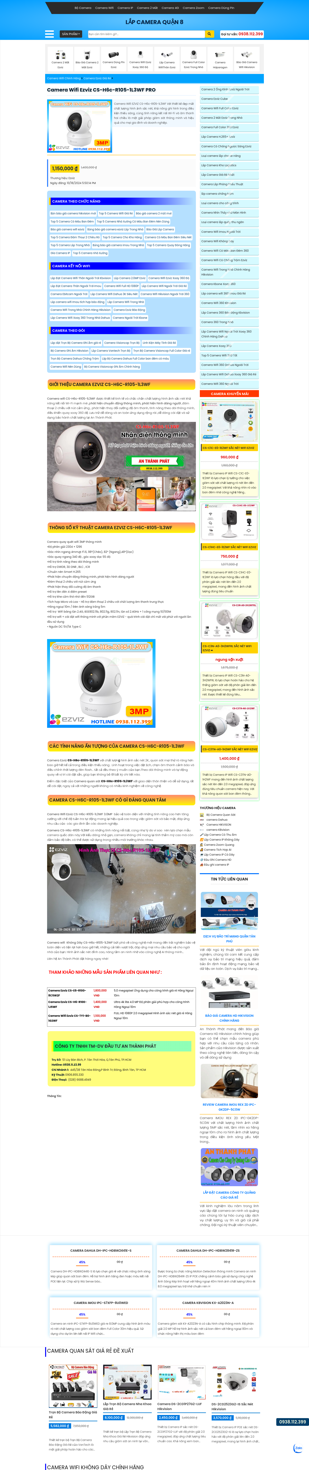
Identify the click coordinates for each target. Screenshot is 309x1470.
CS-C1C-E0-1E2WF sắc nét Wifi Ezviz (229, 449)
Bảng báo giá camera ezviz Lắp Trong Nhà (117, 230)
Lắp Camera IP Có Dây (217, 856)
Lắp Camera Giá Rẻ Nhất (218, 175)
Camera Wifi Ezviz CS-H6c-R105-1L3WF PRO (103, 89)
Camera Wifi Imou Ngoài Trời (221, 233)
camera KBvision (214, 831)
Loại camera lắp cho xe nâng (221, 156)
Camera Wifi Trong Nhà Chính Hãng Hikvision (122, 321)
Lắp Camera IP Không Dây (219, 841)
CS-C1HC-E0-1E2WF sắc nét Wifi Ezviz (230, 549)
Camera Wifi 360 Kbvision (218, 304)
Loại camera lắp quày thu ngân (222, 223)
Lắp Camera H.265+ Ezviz (218, 137)
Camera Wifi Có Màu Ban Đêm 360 (225, 252)
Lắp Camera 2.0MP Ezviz (132, 288)
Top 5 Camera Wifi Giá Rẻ (118, 214)
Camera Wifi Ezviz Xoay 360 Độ (71, 296)
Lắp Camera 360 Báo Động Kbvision (225, 314)
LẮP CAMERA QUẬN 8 (154, 22)
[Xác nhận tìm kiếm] (209, 34)
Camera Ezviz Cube (214, 99)
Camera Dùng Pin (221, 8)
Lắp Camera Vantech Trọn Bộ (112, 362)
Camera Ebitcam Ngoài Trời (119, 305)
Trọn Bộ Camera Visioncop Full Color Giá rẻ (80, 371)
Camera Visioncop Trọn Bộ (124, 354)
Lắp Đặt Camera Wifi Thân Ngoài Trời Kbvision (82, 288)
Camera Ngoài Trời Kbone (132, 329)
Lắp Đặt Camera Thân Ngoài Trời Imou (122, 296)
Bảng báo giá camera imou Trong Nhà (77, 255)
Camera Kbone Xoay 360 (218, 285)
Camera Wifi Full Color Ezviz (220, 109)
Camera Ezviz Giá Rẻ (98, 79)
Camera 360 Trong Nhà (217, 323)
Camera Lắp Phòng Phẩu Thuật (222, 185)
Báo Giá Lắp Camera (163, 230)
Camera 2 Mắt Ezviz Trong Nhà (222, 118)
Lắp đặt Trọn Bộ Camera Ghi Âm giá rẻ (76, 354)
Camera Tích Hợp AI (215, 851)
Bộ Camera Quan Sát (217, 816)
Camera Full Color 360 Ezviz (220, 128)
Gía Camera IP (164, 255)
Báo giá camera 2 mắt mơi (157, 214)
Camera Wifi (104, 8)
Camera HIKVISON (215, 826)
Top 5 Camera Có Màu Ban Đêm (73, 222)
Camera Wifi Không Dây (217, 242)
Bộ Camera (83, 8)
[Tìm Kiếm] (147, 34)
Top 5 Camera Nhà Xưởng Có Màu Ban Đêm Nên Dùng (135, 222)
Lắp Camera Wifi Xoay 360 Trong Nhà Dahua (81, 329)
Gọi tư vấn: (242, 34)
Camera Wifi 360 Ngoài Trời (220, 385)
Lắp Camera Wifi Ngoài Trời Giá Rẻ (74, 305)
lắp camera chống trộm (217, 194)
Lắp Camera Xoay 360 (216, 347)
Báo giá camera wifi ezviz (68, 230)
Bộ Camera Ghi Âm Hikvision (70, 362)
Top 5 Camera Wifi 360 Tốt (219, 357)
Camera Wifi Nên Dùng (138, 379)
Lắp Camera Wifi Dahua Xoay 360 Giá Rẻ (229, 376)
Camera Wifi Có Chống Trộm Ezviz (224, 261)
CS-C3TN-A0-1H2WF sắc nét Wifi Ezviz (230, 751)
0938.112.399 (292, 1422)
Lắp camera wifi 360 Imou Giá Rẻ (223, 295)
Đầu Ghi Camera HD (215, 861)
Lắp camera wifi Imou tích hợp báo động (131, 313)
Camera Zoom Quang (217, 846)
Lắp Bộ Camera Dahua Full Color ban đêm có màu (85, 379)
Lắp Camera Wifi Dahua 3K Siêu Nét (165, 305)
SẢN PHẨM (70, 34)
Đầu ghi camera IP (214, 866)
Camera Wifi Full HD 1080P (168, 296)
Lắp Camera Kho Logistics (219, 166)
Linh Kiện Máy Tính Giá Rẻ (162, 354)
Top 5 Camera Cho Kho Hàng (124, 238)
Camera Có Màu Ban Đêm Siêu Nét (75, 247)
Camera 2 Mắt (147, 8)
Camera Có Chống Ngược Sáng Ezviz (226, 147)
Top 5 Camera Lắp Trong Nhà (122, 247)
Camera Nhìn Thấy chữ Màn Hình (223, 213)
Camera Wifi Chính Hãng (64, 79)
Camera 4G (170, 8)
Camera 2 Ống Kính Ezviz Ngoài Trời (225, 90)
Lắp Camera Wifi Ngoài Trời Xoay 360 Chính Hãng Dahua (226, 335)
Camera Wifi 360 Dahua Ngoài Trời (225, 366)
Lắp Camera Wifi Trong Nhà (69, 321)
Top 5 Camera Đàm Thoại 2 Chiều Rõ (76, 238)
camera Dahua (213, 821)
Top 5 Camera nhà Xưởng (68, 263)
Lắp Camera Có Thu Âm (218, 836)
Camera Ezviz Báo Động (172, 321)
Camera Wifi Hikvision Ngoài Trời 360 (76, 313)
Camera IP (125, 8)
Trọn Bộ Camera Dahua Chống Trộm (137, 371)
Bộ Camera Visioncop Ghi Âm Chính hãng (79, 387)
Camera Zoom (193, 8)
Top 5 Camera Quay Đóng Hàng (129, 255)
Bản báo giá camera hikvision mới (74, 214)
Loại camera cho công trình (220, 204)
